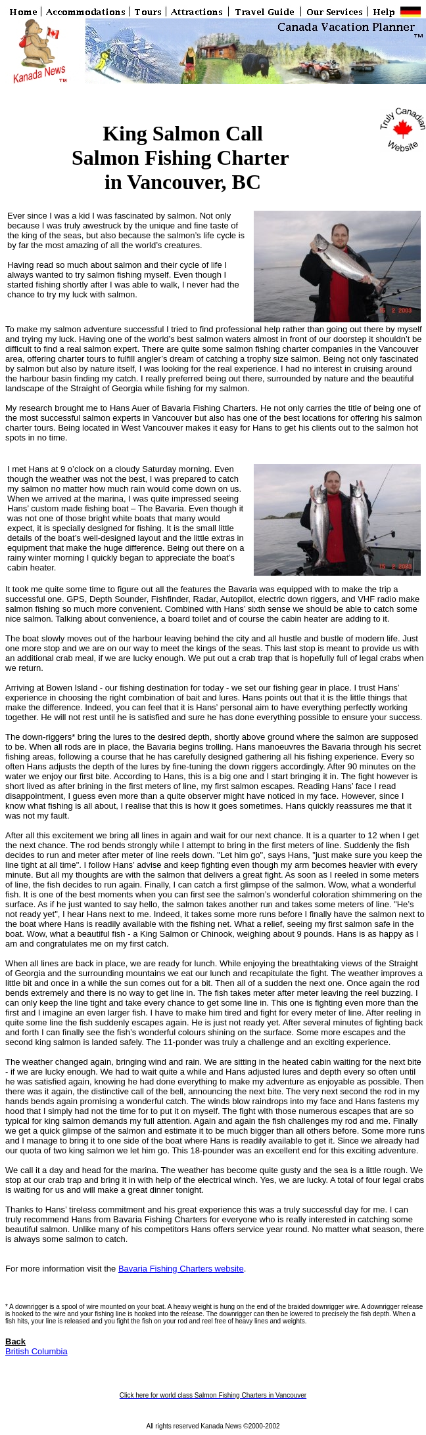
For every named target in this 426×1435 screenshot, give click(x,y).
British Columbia (36, 1351)
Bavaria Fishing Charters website (181, 1269)
